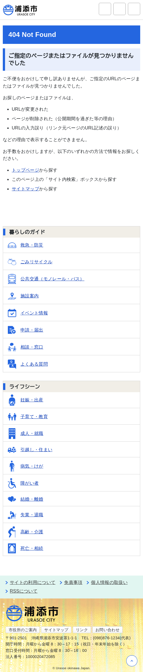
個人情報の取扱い (109, 582)
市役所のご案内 (23, 630)
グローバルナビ (134, 9)
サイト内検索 (105, 9)
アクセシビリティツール (119, 9)
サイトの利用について (32, 582)
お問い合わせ (107, 630)
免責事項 (73, 582)
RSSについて (23, 591)
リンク (82, 630)
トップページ (25, 170)
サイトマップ (25, 188)
